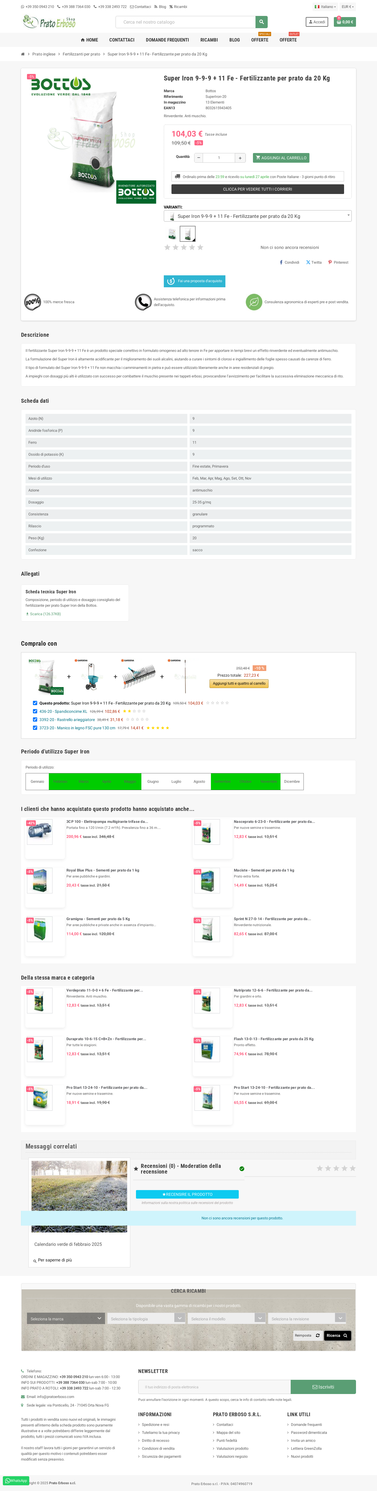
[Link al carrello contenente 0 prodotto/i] (345, 22)
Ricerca (338, 1335)
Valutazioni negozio (232, 1456)
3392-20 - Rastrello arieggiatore (67, 719)
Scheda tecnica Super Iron (51, 591)
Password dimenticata (309, 1432)
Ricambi (178, 7)
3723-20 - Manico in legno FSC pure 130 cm (77, 728)
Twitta (314, 262)
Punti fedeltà (227, 1440)
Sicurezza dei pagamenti (161, 1456)
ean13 (169, 108)
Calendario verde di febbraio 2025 (68, 1244)
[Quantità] (219, 157)
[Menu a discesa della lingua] (325, 7)
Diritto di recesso (155, 1440)
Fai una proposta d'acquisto (194, 281)
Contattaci (140, 7)
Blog (160, 7)
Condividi (289, 262)
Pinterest (338, 262)
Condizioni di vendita (158, 1448)
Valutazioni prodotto (232, 1448)
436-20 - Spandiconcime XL (63, 711)
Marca (169, 91)
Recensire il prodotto (187, 1194)
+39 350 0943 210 (40, 7)
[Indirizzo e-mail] (214, 1387)
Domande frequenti (306, 1424)
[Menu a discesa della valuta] (348, 7)
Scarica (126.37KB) (43, 614)
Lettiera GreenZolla (306, 1448)
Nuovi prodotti (302, 1456)
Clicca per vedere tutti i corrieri (257, 189)
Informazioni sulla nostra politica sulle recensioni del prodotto (187, 1203)
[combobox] (191, 22)
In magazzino (175, 102)
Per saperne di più (52, 1260)
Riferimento (173, 96)
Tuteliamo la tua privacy (161, 1432)
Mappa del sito (228, 1432)
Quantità (183, 156)
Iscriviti (323, 1387)
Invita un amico (303, 1440)
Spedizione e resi (155, 1424)
